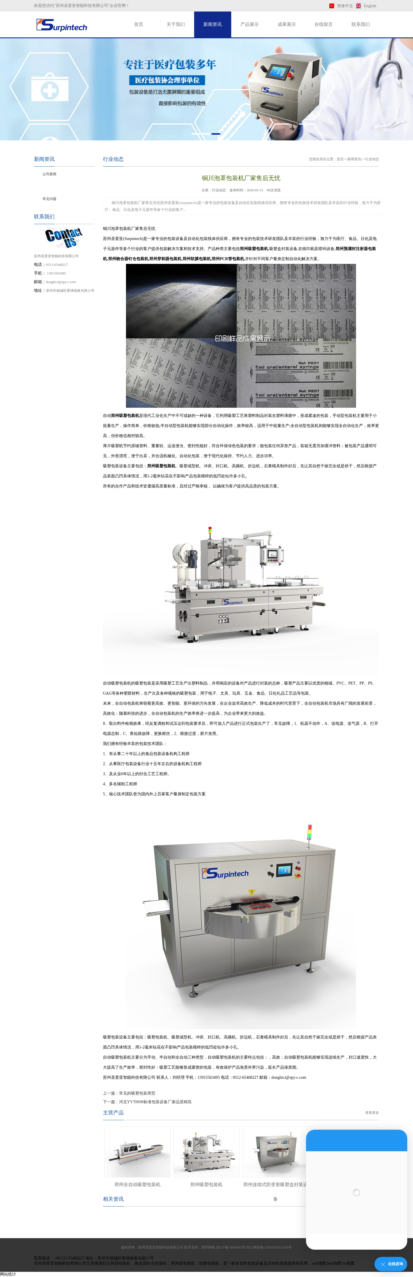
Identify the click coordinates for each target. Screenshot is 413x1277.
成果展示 (287, 24)
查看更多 (372, 1113)
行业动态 (49, 186)
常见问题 (49, 199)
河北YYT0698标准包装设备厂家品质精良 (155, 1102)
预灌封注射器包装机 (112, 1263)
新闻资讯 (212, 24)
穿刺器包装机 (183, 1263)
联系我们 (360, 24)
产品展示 (249, 24)
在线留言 (323, 24)
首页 (138, 24)
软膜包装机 (209, 1263)
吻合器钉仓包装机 (151, 1263)
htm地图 (334, 1263)
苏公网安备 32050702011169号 (269, 1247)
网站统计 (8, 1274)
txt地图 (349, 1263)
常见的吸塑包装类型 (137, 1093)
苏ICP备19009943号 (231, 1247)
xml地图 (319, 1263)
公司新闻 (49, 174)
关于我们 (176, 24)
